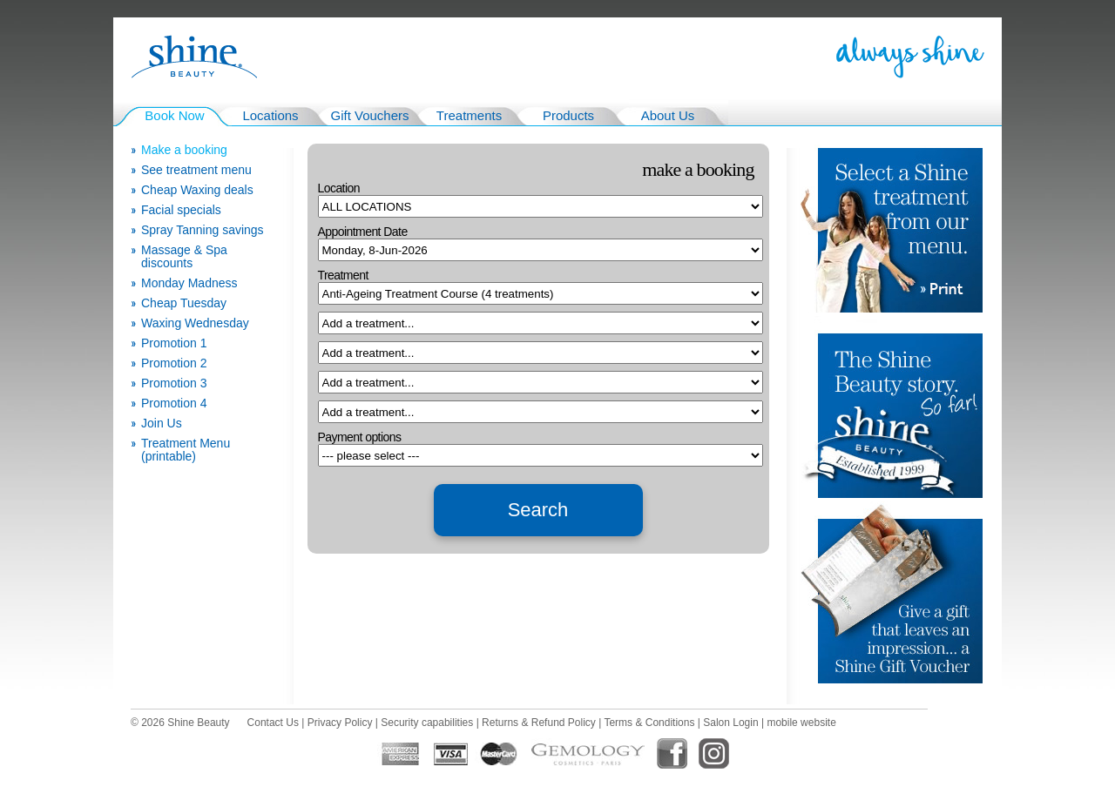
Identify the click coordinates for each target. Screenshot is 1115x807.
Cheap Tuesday (183, 303)
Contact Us (273, 722)
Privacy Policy (340, 722)
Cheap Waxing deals (197, 190)
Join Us (161, 423)
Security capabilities (427, 722)
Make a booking (184, 150)
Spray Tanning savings (202, 230)
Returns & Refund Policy (539, 722)
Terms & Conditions (649, 722)
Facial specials (181, 210)
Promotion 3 (173, 383)
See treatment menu (196, 170)
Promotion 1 (173, 343)
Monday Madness (189, 283)
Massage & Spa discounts (184, 257)
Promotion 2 (173, 363)
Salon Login (730, 722)
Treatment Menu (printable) (185, 450)
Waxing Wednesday (195, 323)
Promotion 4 (173, 403)
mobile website (801, 722)
